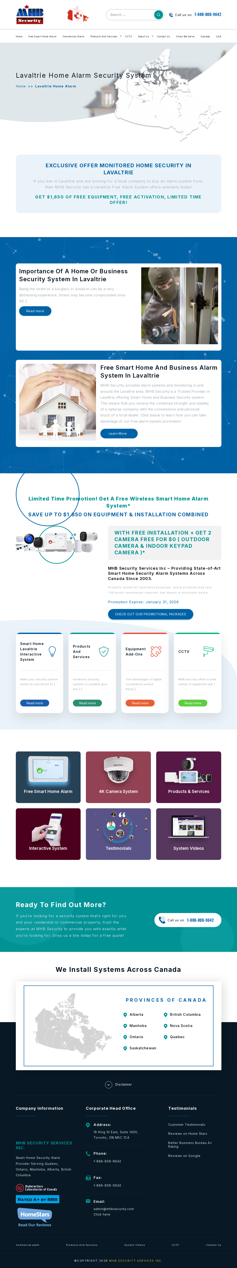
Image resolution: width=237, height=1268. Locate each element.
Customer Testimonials (186, 1124)
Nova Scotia (181, 1025)
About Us (143, 36)
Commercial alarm (27, 1244)
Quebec (177, 1037)
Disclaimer (118, 1084)
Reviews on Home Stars (187, 1133)
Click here (102, 1214)
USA (218, 36)
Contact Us (163, 36)
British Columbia (185, 1014)
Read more (35, 311)
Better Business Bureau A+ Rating (190, 1145)
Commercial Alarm (74, 36)
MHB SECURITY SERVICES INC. (136, 1260)
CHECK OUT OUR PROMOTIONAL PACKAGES (150, 614)
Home (19, 36)
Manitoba (138, 1025)
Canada (205, 36)
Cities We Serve (185, 36)
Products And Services (103, 36)
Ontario (137, 1037)
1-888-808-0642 (107, 1185)
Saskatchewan (143, 1048)
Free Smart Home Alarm (42, 36)
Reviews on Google (184, 1156)
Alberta (137, 1014)
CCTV (128, 36)
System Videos (134, 1244)
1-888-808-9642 (207, 14)
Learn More (118, 433)
